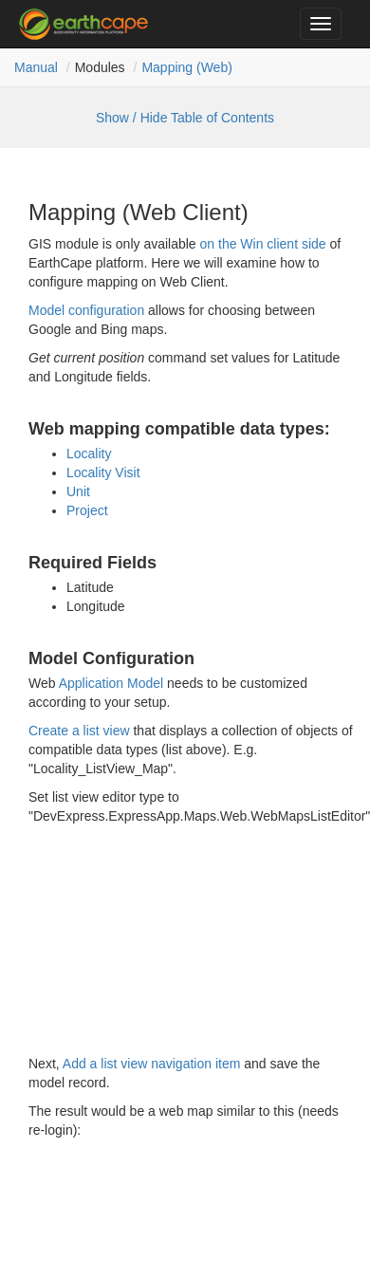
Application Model (111, 683)
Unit (78, 491)
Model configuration (86, 310)
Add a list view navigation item (152, 1063)
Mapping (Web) (186, 67)
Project (87, 510)
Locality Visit (103, 472)
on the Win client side (263, 243)
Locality (88, 453)
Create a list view (79, 730)
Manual (36, 67)
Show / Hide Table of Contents (185, 117)
